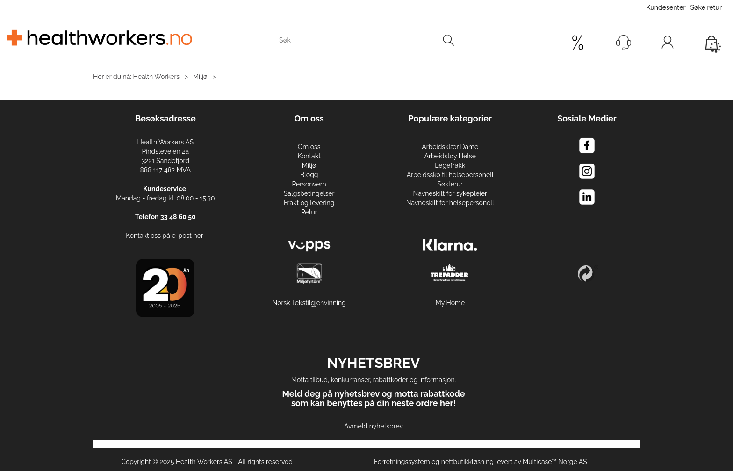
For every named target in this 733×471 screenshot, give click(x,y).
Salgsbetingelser (309, 193)
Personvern (309, 184)
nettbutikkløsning (467, 461)
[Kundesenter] (623, 42)
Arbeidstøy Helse (450, 156)
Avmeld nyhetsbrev (373, 426)
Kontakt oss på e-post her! (165, 235)
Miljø (200, 76)
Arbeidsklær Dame (450, 146)
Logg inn (667, 44)
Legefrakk (450, 165)
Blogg (309, 174)
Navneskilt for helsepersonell (450, 203)
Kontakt (308, 156)
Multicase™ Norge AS (555, 461)
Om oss (309, 146)
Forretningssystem (402, 461)
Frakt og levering (309, 203)
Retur (309, 212)
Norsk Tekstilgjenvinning (309, 303)
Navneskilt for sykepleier (450, 193)
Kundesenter (665, 7)
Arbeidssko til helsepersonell (450, 174)
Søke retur (706, 7)
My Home (450, 303)
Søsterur (450, 184)
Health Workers (156, 76)
